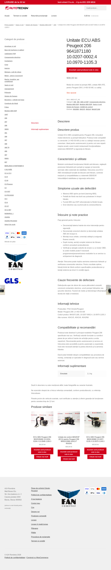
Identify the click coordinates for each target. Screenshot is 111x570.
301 (6, 133)
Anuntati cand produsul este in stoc (84, 70)
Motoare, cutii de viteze (13, 72)
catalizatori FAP (10, 54)
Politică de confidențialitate (41, 495)
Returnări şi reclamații (39, 16)
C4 (6, 188)
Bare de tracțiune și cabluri (14, 50)
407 (6, 155)
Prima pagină (9, 25)
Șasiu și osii (20, 25)
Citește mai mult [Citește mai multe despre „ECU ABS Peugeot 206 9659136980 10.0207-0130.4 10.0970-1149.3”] (95, 457)
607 (6, 162)
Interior (7, 68)
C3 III (6, 180)
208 (6, 125)
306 (6, 136)
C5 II (6, 202)
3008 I (7, 129)
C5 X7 (7, 206)
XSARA (7, 217)
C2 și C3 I (8, 173)
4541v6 (88, 109)
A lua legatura (36, 499)
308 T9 (7, 147)
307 (6, 140)
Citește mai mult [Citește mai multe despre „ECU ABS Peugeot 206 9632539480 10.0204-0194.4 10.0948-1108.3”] (42, 457)
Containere (8, 61)
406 (6, 151)
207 (6, 122)
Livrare (54, 16)
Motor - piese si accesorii (14, 76)
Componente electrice (97, 102)
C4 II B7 (7, 191)
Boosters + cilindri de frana (14, 100)
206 (55, 25)
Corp (6, 65)
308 (6, 144)
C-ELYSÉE (8, 169)
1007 (6, 114)
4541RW (76, 109)
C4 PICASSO (9, 195)
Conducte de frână (11, 103)
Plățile (33, 533)
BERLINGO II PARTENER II (14, 166)
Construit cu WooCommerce (37, 558)
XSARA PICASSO (11, 221)
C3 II (6, 177)
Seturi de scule (10, 224)
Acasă (7, 16)
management (9, 89)
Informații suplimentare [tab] (40, 129)
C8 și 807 (8, 210)
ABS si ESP (84, 102)
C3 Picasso (9, 184)
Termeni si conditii (20, 16)
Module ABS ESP (45, 25)
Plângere (34, 528)
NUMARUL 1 (9, 213)
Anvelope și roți (10, 46)
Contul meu (35, 503)
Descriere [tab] (34, 123)
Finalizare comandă (38, 516)
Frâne (7, 107)
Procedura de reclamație (40, 537)
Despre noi (35, 512)
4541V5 (82, 109)
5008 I (7, 158)
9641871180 (96, 109)
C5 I (6, 199)
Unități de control (86, 107)
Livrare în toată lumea (39, 524)
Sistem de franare (32, 25)
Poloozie (8, 92)
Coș (32, 507)
